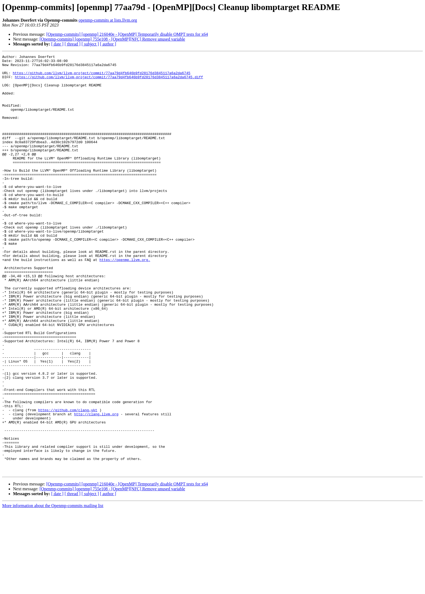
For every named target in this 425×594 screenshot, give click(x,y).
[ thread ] (73, 44)
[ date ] (57, 44)
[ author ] (108, 44)
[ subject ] (90, 44)
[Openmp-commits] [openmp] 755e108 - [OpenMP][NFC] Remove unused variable (112, 39)
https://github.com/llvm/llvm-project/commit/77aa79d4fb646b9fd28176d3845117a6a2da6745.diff (109, 81)
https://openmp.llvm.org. (124, 301)
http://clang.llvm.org (96, 486)
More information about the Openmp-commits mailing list (52, 589)
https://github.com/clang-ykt (67, 481)
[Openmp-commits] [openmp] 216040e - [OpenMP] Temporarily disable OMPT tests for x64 (127, 34)
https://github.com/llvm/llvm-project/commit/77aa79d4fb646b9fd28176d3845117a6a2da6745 (101, 76)
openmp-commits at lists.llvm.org (108, 20)
